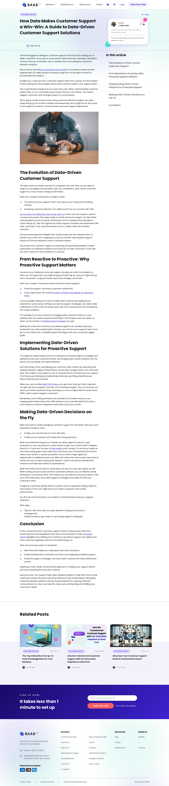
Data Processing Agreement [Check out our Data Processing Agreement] (75, 782)
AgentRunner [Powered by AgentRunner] (120, 747)
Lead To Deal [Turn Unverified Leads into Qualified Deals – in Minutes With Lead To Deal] (94, 764)
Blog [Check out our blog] (116, 737)
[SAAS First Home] (32, 4)
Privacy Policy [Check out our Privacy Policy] (25, 782)
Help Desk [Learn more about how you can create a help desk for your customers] (65, 747)
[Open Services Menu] (51, 4)
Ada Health (56, 448)
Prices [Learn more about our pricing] (99, 4)
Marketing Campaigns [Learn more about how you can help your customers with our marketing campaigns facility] (70, 753)
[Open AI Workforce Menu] (67, 4)
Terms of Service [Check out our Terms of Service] (47, 782)
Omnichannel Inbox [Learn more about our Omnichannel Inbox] (69, 737)
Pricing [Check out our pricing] (117, 742)
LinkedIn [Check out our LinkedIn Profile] (141, 737)
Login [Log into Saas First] (122, 4)
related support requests (54, 321)
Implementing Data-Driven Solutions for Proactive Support (125, 85)
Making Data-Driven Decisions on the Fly (127, 96)
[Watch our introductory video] (108, 4)
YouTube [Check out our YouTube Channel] (141, 747)
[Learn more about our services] (114, 4)
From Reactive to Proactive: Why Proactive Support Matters (126, 75)
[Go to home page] (29, 736)
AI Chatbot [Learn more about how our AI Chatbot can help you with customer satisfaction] (65, 769)
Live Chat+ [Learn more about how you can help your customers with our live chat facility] (65, 764)
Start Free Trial (138, 4)
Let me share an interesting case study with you (42, 214)
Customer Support (31, 651)
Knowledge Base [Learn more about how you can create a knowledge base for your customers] (67, 758)
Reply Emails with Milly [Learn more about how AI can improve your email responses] (98, 737)
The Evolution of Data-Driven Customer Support (124, 64)
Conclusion (115, 105)
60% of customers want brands (52, 69)
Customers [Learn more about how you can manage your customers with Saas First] (65, 742)
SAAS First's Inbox (50, 384)
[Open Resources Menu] (85, 4)
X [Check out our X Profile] (138, 742)
